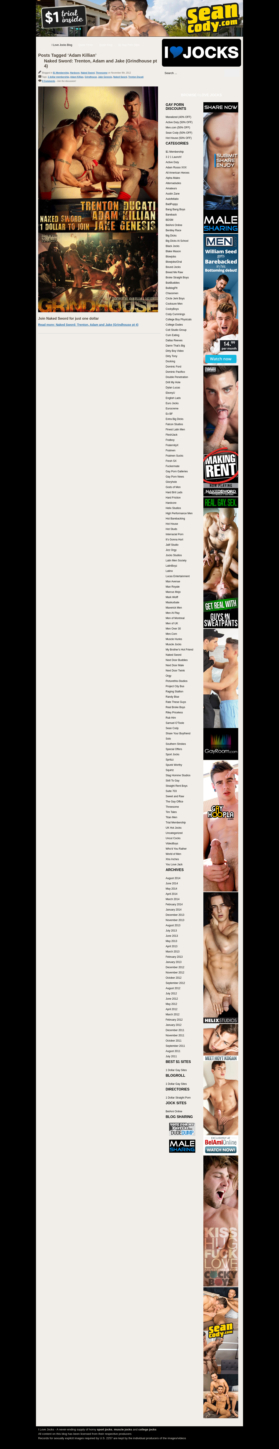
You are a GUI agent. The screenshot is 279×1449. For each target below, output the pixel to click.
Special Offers (174, 749)
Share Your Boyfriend (178, 733)
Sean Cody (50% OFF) (179, 132)
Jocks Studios (174, 555)
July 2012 (171, 993)
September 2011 (175, 1045)
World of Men (173, 854)
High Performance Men (179, 513)
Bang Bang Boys (175, 209)
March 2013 (172, 951)
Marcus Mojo (173, 591)
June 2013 (172, 935)
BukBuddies (173, 282)
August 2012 (173, 988)
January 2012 (174, 1024)
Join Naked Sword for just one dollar (68, 318)
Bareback (171, 214)
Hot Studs (171, 529)
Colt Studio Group (176, 329)
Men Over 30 (173, 628)
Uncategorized (174, 833)
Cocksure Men (174, 303)
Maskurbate (172, 602)
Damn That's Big (175, 345)
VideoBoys (172, 843)
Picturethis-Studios (176, 681)
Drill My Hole (173, 382)
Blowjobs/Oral (174, 261)
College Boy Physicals (179, 319)
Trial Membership (176, 822)
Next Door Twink (175, 670)
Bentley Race (173, 230)
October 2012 (174, 977)
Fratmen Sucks (174, 455)
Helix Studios (173, 508)
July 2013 (171, 930)
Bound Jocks (173, 267)
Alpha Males (173, 177)
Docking (170, 361)
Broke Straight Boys (177, 277)
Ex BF (169, 413)
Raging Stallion (174, 691)
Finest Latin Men (175, 429)
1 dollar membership (58, 77)
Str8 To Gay (172, 780)
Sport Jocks (172, 754)
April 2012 (171, 1009)
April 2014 (171, 893)
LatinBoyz (171, 565)
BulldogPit (171, 288)
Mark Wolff (172, 597)
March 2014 (172, 899)
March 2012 (172, 1014)
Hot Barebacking (175, 518)
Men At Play (173, 612)
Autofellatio (172, 198)
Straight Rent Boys (176, 785)
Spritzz (170, 759)
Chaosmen (172, 293)
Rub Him (171, 717)
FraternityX (172, 445)
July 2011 (171, 1056)
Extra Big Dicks (174, 419)
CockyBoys (172, 308)
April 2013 (171, 946)
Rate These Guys (176, 702)
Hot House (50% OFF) (179, 138)
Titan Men (171, 817)
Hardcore (75, 73)
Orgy (168, 675)
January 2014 (174, 909)
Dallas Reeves (174, 340)
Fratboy (170, 440)
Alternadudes (173, 183)
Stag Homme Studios (178, 775)
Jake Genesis (105, 77)
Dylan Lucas (173, 387)
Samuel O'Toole (175, 722)
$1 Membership (61, 73)
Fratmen (170, 450)
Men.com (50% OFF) (178, 127)
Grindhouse (91, 77)
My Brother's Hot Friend (179, 649)
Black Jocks (172, 246)
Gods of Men (173, 487)
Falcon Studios (174, 424)
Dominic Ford (173, 366)
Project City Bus (175, 686)
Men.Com (171, 633)
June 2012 (172, 998)
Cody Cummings (175, 314)
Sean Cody (172, 728)
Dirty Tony (171, 356)
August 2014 (173, 878)
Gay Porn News (175, 476)
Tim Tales (171, 812)
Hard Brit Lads (174, 492)
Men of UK (172, 623)
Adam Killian (76, 77)
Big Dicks (171, 235)
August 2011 (173, 1051)
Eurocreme (172, 408)
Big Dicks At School (177, 240)
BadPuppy (172, 204)
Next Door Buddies (177, 660)
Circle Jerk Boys (175, 298)
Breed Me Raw (174, 272)
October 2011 (174, 1040)
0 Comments (48, 81)
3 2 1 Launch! (174, 157)
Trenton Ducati (136, 77)
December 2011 (175, 1030)
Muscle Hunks (174, 639)
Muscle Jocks (173, 644)
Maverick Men (174, 607)
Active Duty (172, 162)
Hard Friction (173, 497)
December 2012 (175, 967)
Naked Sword (88, 73)
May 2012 (171, 1004)
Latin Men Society (176, 560)
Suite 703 (171, 791)
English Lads (173, 398)
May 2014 (171, 888)
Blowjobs (171, 256)
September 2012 (175, 983)
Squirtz (170, 770)
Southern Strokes (176, 743)
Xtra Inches (172, 859)
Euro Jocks (172, 403)
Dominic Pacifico (175, 371)
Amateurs (171, 188)
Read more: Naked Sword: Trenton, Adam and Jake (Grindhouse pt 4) (88, 324)
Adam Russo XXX (176, 167)
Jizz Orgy (171, 550)
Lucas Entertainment (178, 576)
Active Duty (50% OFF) (179, 122)
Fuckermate (172, 466)
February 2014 (174, 904)
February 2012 (174, 1019)
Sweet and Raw (175, 796)
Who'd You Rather (176, 848)
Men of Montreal (175, 618)
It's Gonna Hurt (174, 539)
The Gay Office (174, 801)
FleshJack (171, 434)
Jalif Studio (172, 544)
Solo (168, 738)
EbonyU (170, 392)
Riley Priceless (174, 712)
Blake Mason (173, 251)
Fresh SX (171, 460)
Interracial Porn (174, 534)
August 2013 (173, 925)
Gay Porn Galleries (177, 471)
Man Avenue (173, 581)
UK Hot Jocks (174, 827)
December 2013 (175, 914)
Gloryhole (171, 481)
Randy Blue (172, 696)
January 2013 (174, 962)
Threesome (101, 73)
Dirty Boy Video (175, 350)
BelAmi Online (174, 225)
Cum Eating (172, 335)
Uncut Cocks (173, 838)
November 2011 (175, 1035)
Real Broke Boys (175, 707)
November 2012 (175, 972)
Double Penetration (177, 377)
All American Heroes (177, 172)
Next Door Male (175, 665)
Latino (169, 571)
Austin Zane (173, 193)
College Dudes (174, 324)
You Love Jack (174, 864)
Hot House (172, 523)
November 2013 (175, 920)
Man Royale (173, 586)
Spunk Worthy (174, 764)
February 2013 (174, 956)
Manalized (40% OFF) (178, 117)
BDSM (169, 219)
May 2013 (171, 941)
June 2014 (172, 883)
